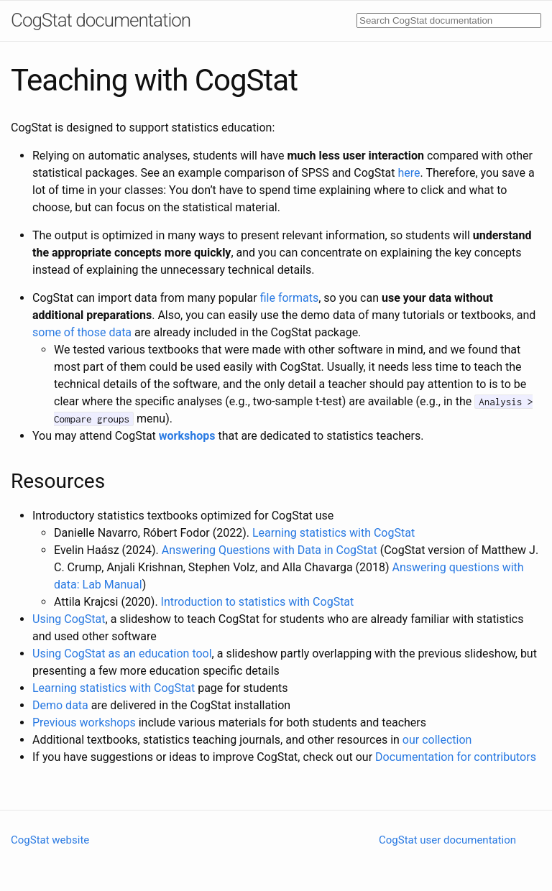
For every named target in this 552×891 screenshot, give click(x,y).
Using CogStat (69, 619)
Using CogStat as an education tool (122, 653)
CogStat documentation (100, 20)
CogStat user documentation (447, 840)
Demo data (60, 705)
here (409, 173)
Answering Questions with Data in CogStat (269, 550)
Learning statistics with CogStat (333, 533)
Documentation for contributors (455, 757)
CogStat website (50, 840)
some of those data (82, 332)
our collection (437, 740)
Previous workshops (84, 722)
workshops (187, 436)
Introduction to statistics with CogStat (257, 602)
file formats (289, 298)
